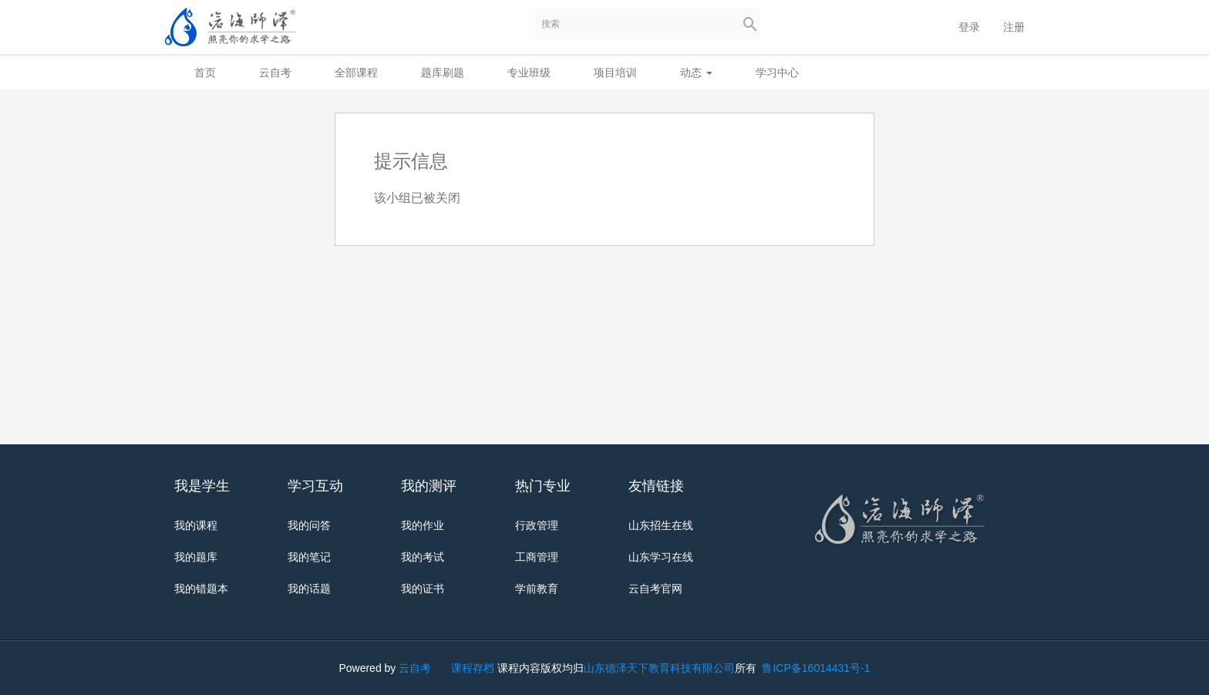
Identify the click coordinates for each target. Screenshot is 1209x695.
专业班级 (529, 72)
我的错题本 (201, 588)
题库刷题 (442, 72)
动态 (696, 72)
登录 (969, 27)
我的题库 (195, 557)
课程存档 (472, 668)
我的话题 (309, 588)
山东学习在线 (660, 557)
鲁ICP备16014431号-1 (815, 668)
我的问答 (309, 525)
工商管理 (536, 557)
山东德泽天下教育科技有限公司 (659, 668)
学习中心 (777, 72)
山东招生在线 (660, 525)
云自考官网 (655, 588)
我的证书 (422, 588)
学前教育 (536, 588)
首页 (205, 72)
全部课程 (356, 72)
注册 (1014, 27)
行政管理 (536, 525)
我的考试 (422, 557)
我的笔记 (309, 557)
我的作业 (422, 525)
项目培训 (615, 72)
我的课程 (195, 525)
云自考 (275, 72)
